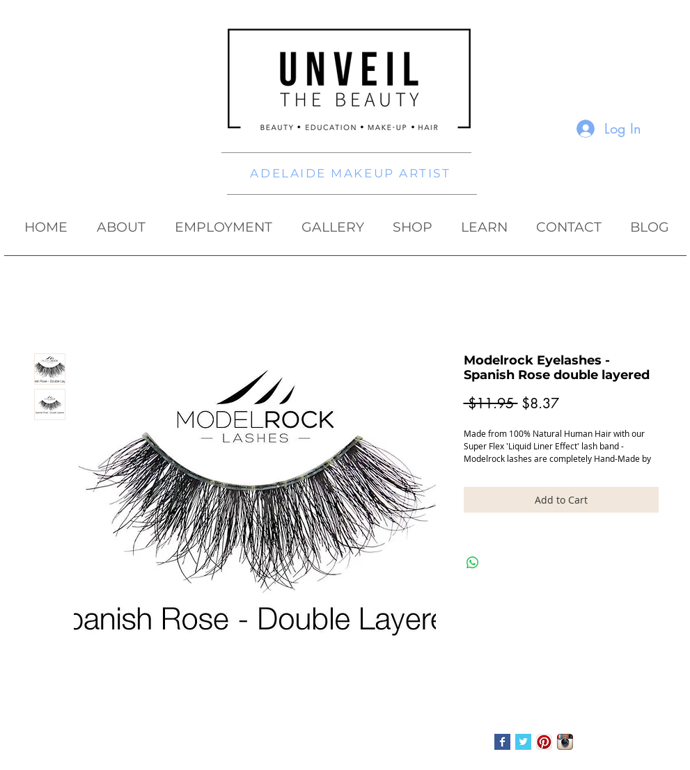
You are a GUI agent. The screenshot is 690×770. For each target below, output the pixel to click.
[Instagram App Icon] (565, 742)
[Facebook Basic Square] (502, 742)
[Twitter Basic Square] (523, 742)
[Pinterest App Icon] (544, 742)
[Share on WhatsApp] (472, 562)
